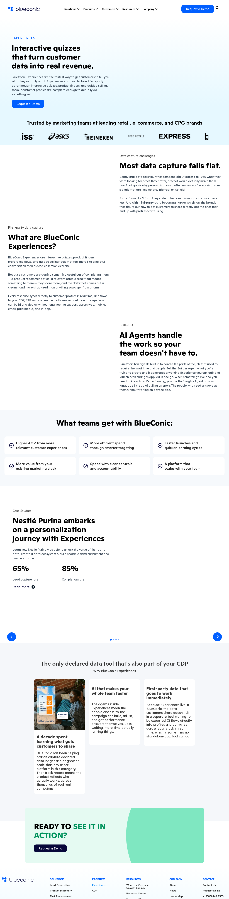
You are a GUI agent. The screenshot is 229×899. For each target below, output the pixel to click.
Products (89, 9)
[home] (24, 9)
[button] (72, 9)
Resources (128, 9)
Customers (108, 9)
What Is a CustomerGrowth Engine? (138, 888)
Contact (208, 880)
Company (148, 9)
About (173, 886)
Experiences (99, 886)
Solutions (70, 9)
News (172, 891)
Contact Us (209, 886)
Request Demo (211, 891)
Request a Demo (197, 9)
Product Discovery (61, 891)
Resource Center (136, 894)
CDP (94, 891)
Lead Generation (60, 886)
